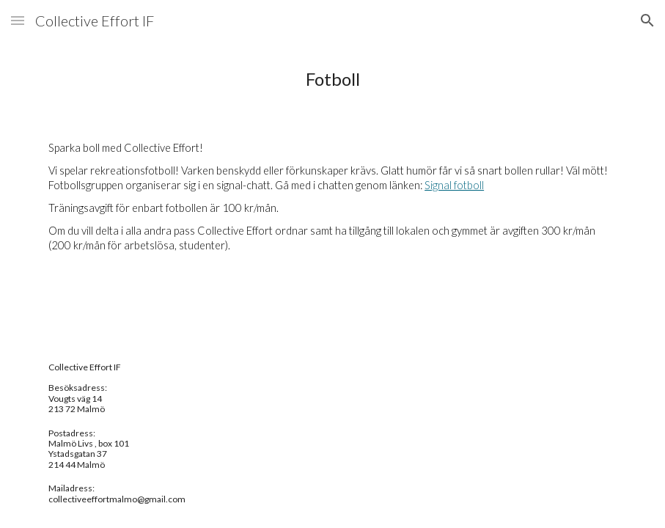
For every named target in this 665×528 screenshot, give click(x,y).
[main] (332, 79)
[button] (17, 20)
